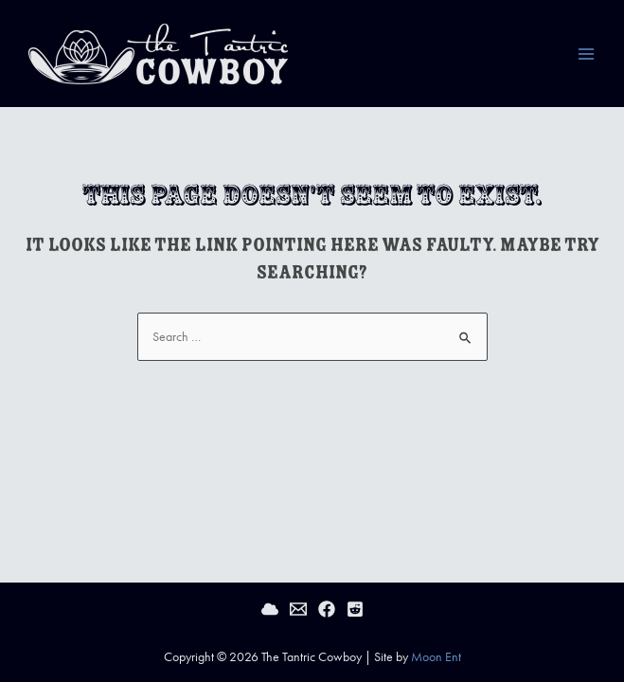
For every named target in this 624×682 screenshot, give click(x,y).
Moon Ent (436, 657)
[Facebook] (326, 609)
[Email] (298, 609)
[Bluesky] (269, 609)
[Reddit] (355, 609)
